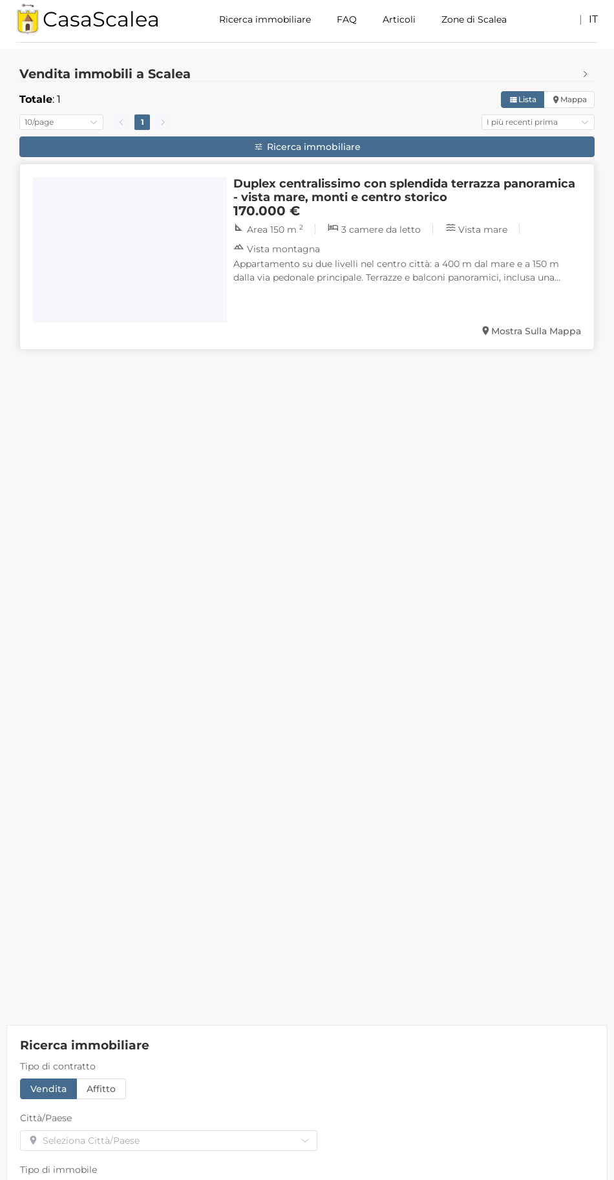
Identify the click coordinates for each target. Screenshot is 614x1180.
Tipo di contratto (58, 1066)
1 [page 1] (142, 122)
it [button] (593, 19)
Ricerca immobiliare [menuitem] (265, 19)
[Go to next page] (163, 122)
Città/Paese (46, 1118)
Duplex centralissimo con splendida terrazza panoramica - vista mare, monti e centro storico (404, 190)
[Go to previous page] (121, 122)
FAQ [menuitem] (347, 19)
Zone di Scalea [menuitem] (474, 19)
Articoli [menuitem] (399, 19)
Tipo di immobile (58, 1169)
